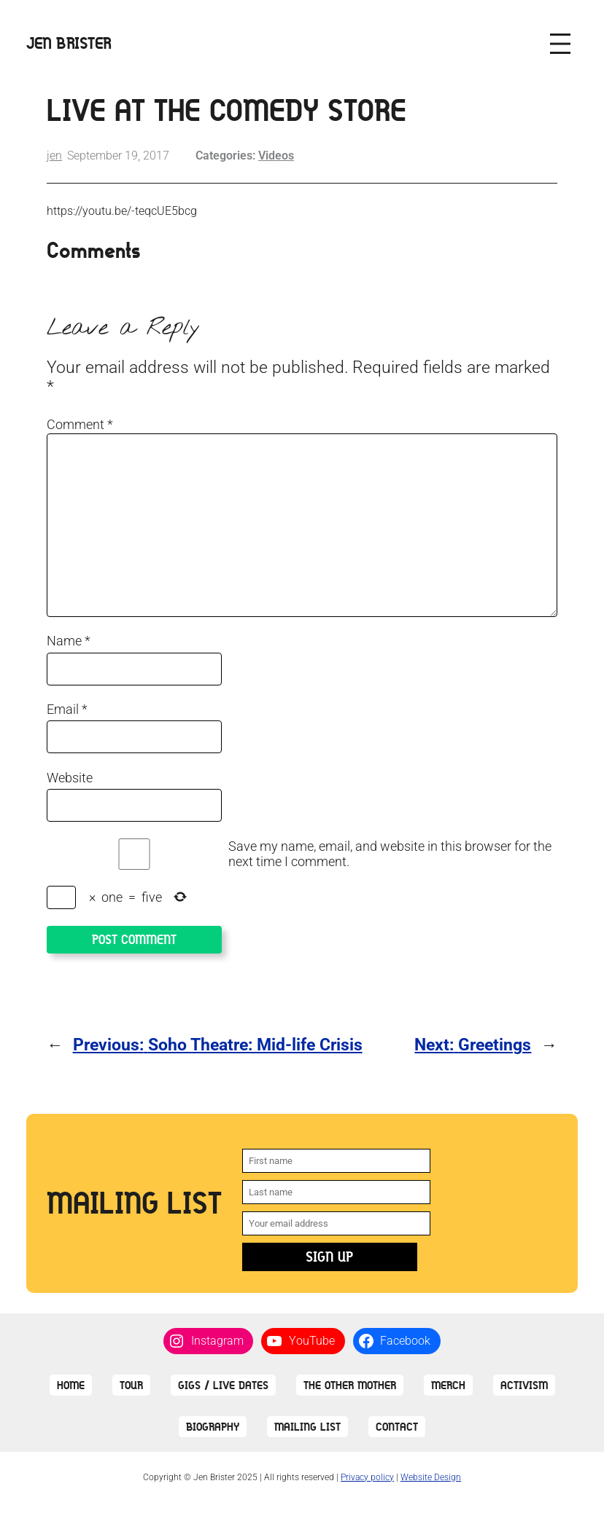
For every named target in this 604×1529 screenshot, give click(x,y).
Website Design (430, 1477)
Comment (80, 424)
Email (67, 709)
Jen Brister (69, 43)
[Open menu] (560, 43)
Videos (276, 155)
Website (70, 777)
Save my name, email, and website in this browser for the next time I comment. (389, 854)
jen (54, 155)
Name (68, 640)
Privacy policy (367, 1477)
